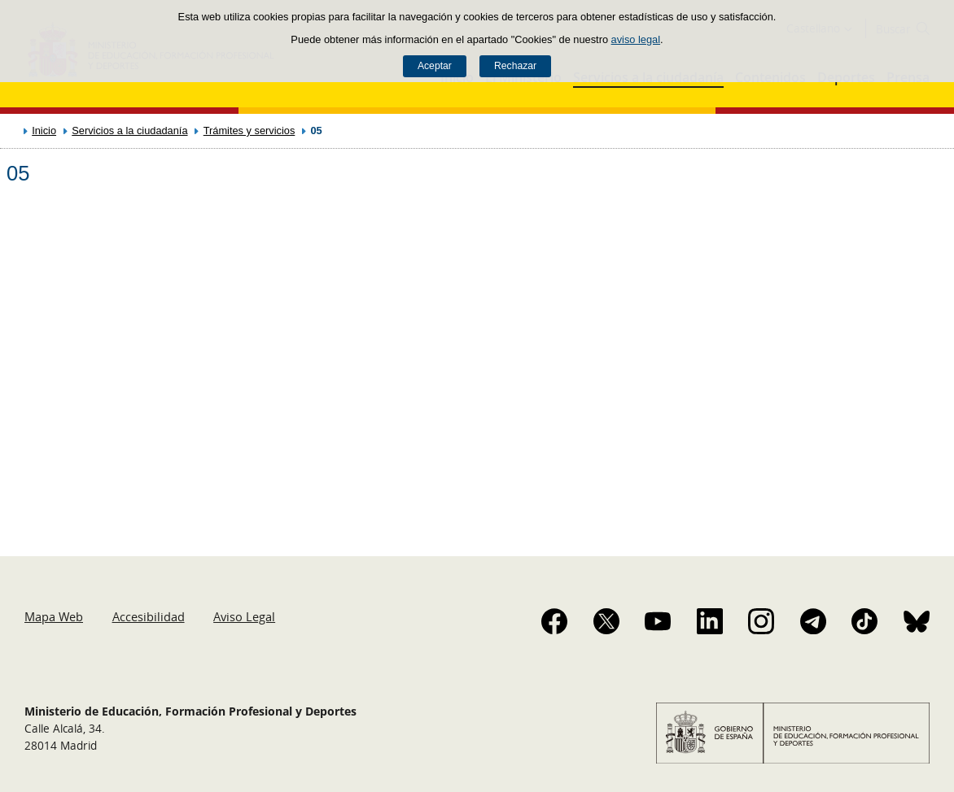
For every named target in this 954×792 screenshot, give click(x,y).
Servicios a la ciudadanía (129, 130)
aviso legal (635, 39)
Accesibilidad (148, 616)
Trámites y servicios (249, 130)
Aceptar (435, 66)
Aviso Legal (244, 616)
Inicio (44, 130)
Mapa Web (53, 616)
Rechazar (515, 66)
